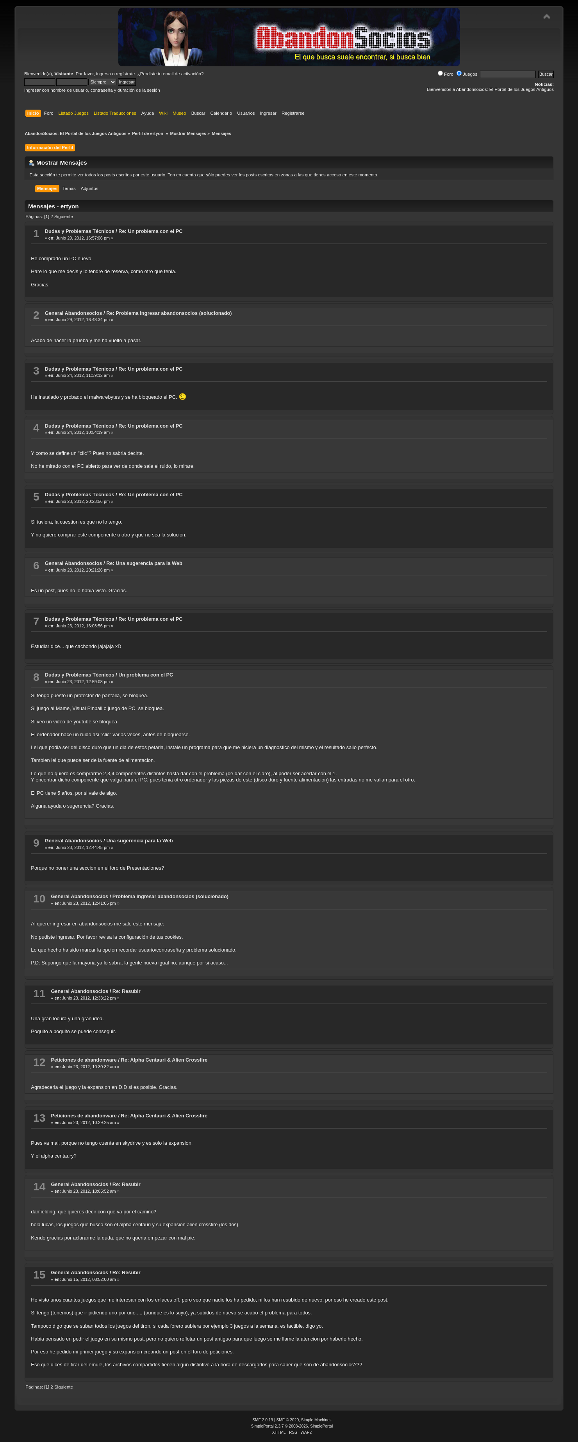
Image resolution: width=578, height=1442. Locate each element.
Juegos (467, 74)
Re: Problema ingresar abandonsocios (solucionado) (169, 313)
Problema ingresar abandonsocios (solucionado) (170, 896)
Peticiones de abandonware (84, 1060)
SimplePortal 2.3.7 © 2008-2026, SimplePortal (292, 1426)
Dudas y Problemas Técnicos (79, 231)
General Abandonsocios (73, 313)
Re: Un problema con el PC (150, 231)
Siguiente (63, 216)
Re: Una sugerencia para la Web (144, 563)
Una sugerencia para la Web (139, 841)
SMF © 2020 (288, 1420)
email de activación (182, 73)
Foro (445, 74)
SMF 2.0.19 (262, 1420)
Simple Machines (316, 1420)
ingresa (103, 73)
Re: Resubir (126, 991)
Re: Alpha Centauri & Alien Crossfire (164, 1060)
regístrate (125, 73)
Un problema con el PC (145, 675)
